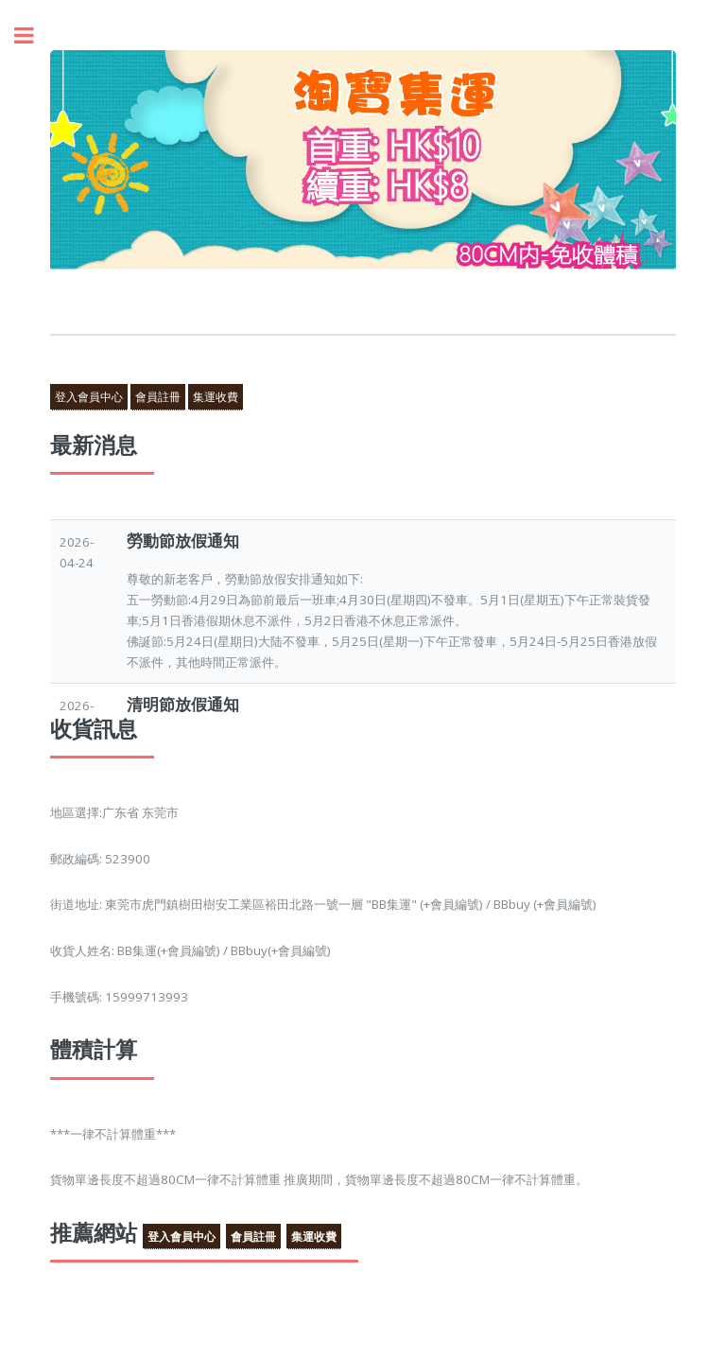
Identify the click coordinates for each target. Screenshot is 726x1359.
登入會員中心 (89, 397)
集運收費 (215, 397)
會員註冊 (158, 397)
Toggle (34, 35)
